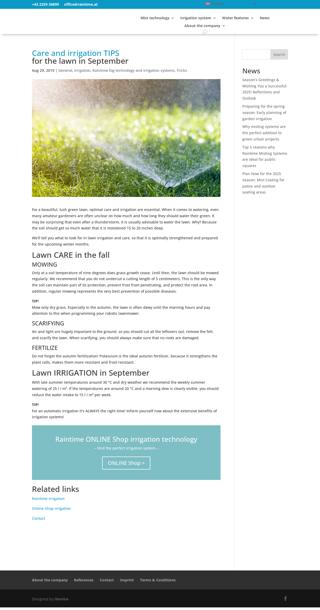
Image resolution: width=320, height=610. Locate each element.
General (65, 72)
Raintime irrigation (48, 501)
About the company (202, 26)
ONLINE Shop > (126, 465)
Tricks (182, 72)
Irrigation (82, 72)
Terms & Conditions (158, 582)
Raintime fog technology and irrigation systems (133, 72)
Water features (235, 18)
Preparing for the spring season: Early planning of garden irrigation (264, 115)
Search (279, 57)
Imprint (127, 582)
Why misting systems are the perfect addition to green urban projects (264, 135)
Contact (38, 520)
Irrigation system (195, 18)
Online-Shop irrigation (51, 511)
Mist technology (155, 18)
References (84, 582)
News (265, 18)
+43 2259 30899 (45, 4)
